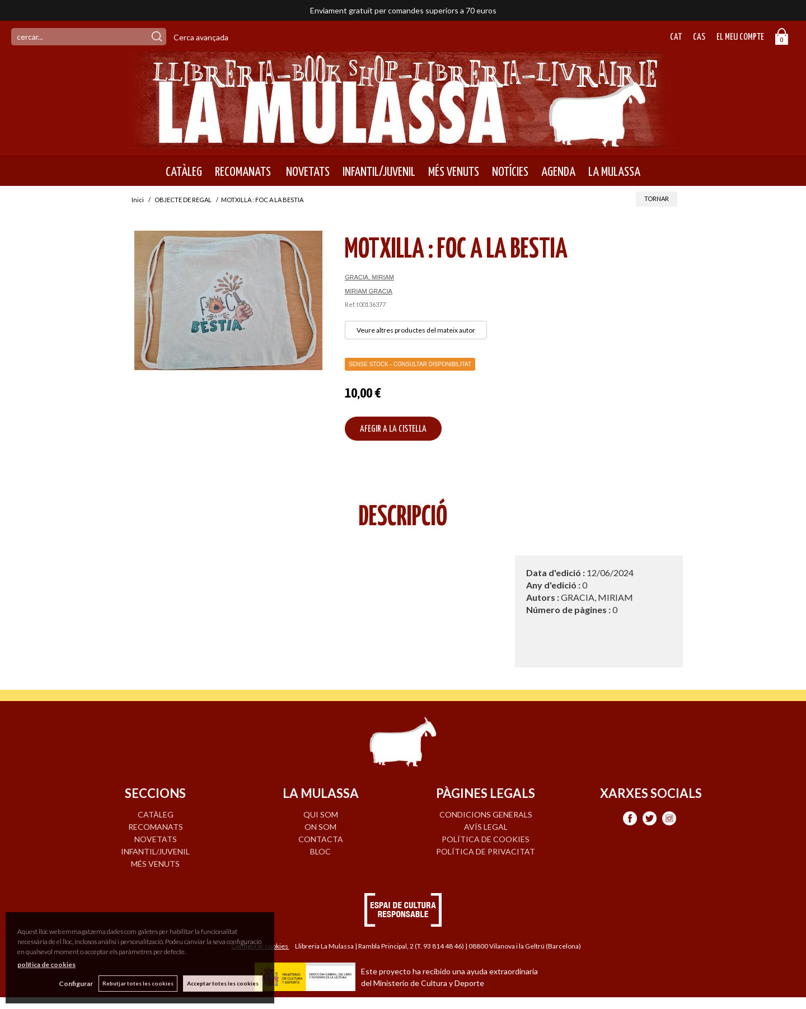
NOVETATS (307, 172)
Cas (699, 37)
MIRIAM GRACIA (368, 291)
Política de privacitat (485, 851)
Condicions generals (485, 814)
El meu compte (740, 37)
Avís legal (486, 827)
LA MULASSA (614, 172)
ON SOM (320, 827)
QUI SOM (320, 814)
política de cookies (46, 964)
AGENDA (558, 172)
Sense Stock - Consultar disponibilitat (410, 364)
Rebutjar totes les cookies (138, 983)
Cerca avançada (201, 37)
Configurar (76, 983)
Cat (676, 37)
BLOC (320, 851)
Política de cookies (485, 839)
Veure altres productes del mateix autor (416, 330)
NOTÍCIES (510, 172)
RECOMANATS (243, 172)
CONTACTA (320, 839)
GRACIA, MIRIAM (369, 277)
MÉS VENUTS (453, 172)
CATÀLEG (184, 172)
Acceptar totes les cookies (223, 983)
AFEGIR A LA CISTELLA (393, 429)
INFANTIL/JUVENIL (379, 172)
